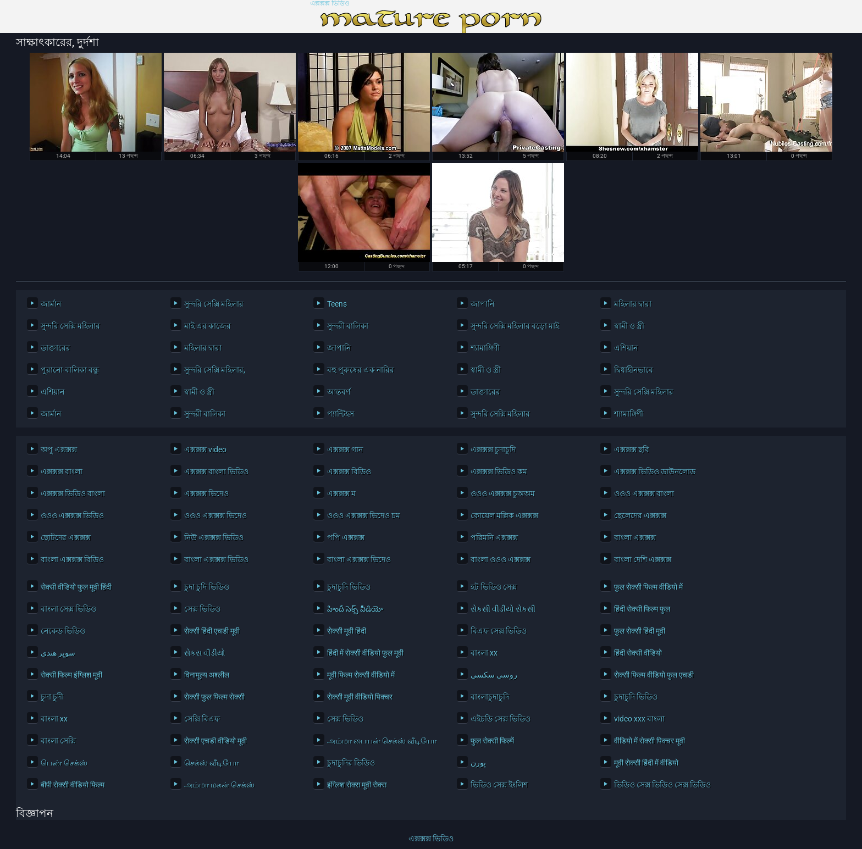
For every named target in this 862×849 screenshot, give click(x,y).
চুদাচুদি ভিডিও (349, 586)
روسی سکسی (494, 674)
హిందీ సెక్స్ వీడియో (355, 608)
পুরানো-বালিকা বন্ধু (70, 369)
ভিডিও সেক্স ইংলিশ (499, 784)
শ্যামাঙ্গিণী (485, 347)
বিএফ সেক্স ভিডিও (499, 630)
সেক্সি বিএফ (202, 718)
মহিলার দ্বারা (632, 303)
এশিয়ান (626, 347)
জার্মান (51, 303)
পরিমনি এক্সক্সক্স (494, 537)
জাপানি (482, 303)
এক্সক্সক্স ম (341, 493)
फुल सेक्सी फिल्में (492, 740)
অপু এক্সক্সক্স (59, 449)
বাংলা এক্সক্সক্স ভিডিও (216, 559)
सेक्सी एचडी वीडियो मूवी (215, 740)
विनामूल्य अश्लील (206, 674)
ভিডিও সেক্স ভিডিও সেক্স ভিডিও (662, 784)
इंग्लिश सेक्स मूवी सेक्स (356, 784)
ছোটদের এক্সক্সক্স (66, 537)
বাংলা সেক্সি (58, 740)
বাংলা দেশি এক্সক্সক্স (642, 559)
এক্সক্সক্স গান (345, 449)
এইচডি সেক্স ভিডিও (501, 718)
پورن (478, 762)
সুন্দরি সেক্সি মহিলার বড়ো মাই (515, 325)
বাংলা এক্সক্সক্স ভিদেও (359, 559)
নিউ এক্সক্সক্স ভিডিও (214, 537)
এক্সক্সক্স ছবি (631, 449)
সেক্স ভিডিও (202, 608)
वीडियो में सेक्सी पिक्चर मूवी (649, 740)
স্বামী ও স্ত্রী (629, 325)
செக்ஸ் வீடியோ (211, 762)
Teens (337, 303)
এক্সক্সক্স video (205, 449)
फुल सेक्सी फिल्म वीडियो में (648, 586)
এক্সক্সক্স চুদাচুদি (493, 449)
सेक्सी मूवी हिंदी (346, 630)
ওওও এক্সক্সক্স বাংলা (644, 493)
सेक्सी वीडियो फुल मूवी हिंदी (76, 586)
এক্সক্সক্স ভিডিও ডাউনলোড (654, 471)
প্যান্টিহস (340, 413)
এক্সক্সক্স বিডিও (349, 471)
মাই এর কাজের (207, 325)
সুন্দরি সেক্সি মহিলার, (214, 369)
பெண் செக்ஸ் (64, 762)
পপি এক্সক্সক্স (345, 537)
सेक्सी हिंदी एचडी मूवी (212, 630)
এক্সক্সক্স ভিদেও (206, 493)
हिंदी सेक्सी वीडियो (638, 652)
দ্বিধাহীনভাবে (633, 369)
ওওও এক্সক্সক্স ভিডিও (72, 515)
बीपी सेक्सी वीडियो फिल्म (72, 784)
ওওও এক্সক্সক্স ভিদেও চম (363, 515)
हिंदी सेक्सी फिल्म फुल (642, 608)
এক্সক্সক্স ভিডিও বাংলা (73, 493)
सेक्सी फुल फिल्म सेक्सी (214, 696)
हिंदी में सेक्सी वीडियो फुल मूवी (365, 652)
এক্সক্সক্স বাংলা (61, 471)
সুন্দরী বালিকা (347, 325)
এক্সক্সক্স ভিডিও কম (499, 471)
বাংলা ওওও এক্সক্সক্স (501, 559)
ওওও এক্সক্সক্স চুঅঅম (503, 493)
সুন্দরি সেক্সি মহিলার (214, 303)
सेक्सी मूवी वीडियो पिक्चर (360, 696)
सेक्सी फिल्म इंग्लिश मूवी (71, 674)
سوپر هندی (58, 652)
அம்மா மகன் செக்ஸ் (219, 784)
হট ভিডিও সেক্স (494, 586)
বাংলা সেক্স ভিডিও (68, 608)
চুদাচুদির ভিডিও (351, 762)
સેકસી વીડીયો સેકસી (503, 608)
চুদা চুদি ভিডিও (206, 586)
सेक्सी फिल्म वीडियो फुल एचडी (654, 674)
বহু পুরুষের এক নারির (360, 369)
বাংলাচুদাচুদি (490, 696)
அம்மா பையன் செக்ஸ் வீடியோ (381, 740)
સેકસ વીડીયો (204, 652)
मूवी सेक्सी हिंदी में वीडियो (646, 762)
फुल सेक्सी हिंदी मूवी (639, 630)
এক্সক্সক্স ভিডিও (330, 3)
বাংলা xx (484, 652)
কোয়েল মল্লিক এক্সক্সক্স (504, 515)
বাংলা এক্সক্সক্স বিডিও (72, 559)
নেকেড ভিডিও (63, 630)
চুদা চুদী (52, 696)
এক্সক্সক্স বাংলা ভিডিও (216, 471)
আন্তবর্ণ (338, 391)
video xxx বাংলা (639, 718)
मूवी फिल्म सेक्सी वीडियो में (361, 674)
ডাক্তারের (55, 347)
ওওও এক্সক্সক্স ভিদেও (215, 515)
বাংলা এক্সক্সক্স (635, 537)
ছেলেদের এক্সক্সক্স (640, 515)
